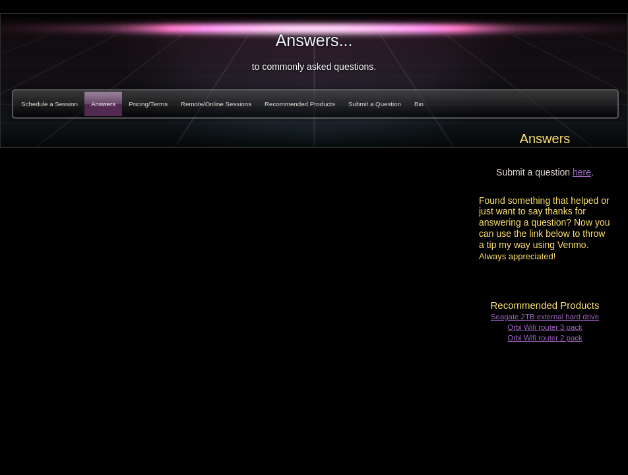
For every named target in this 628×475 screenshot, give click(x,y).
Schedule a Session (49, 104)
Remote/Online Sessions (216, 104)
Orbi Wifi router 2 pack (544, 338)
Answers (103, 104)
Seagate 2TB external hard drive (545, 317)
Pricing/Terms (148, 104)
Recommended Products (300, 104)
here (582, 172)
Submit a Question (374, 104)
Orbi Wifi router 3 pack (544, 327)
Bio (419, 104)
